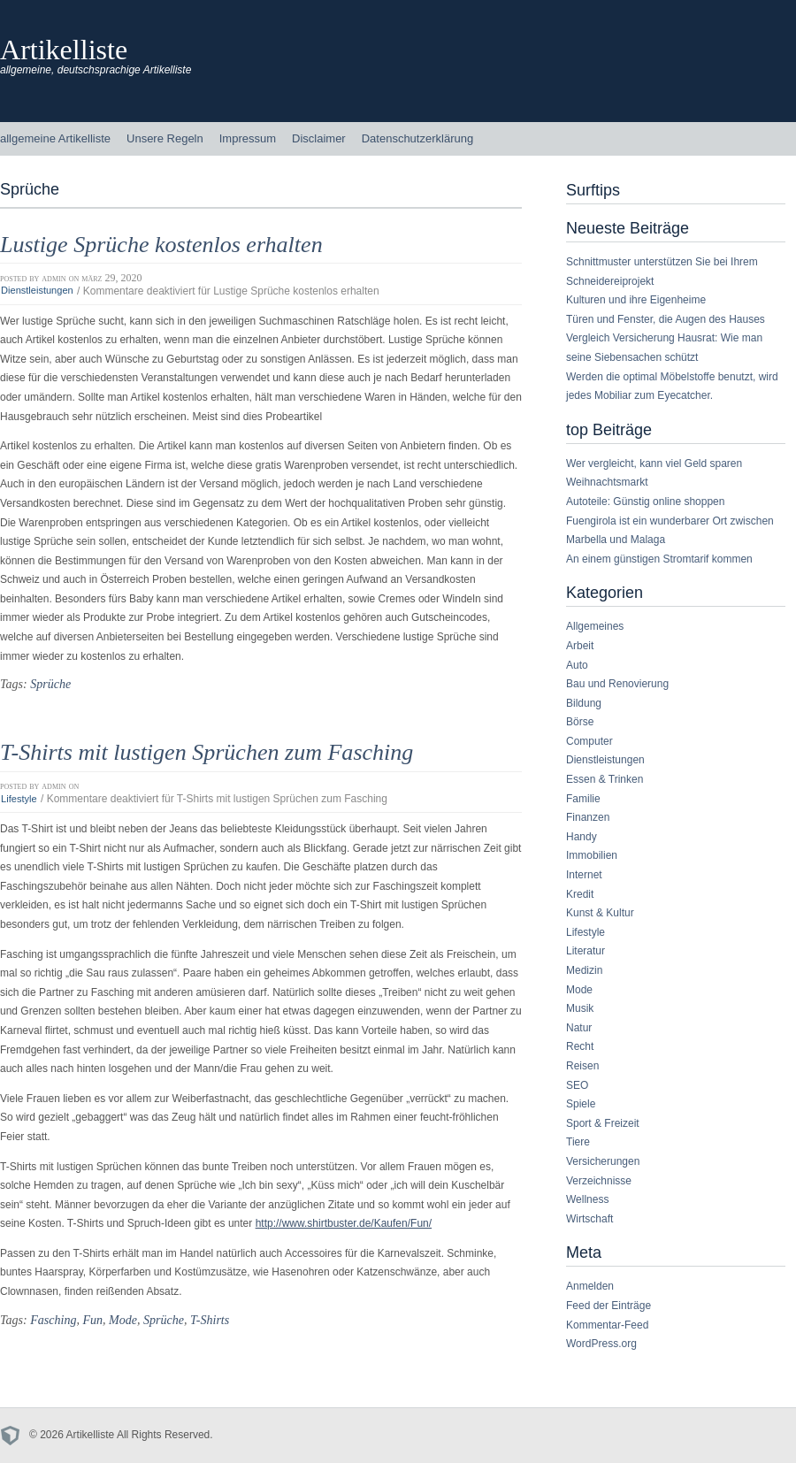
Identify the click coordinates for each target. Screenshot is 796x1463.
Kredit (579, 894)
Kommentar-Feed (607, 1325)
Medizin (584, 970)
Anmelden (590, 1286)
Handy (581, 837)
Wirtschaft (589, 1219)
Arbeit (579, 646)
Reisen (582, 1066)
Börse (579, 722)
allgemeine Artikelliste (55, 138)
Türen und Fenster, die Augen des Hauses (665, 319)
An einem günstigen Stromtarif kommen (659, 559)
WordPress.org (601, 1343)
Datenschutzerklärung (417, 138)
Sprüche (50, 684)
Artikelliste (63, 49)
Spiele (580, 1104)
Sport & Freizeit (602, 1123)
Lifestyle (18, 798)
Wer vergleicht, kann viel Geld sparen (654, 463)
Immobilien (591, 855)
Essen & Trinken (604, 779)
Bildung (583, 703)
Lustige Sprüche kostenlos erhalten (161, 244)
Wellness (587, 1199)
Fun (92, 1320)
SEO (577, 1085)
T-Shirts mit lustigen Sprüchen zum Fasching (206, 752)
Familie (583, 799)
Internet (584, 875)
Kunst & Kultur (600, 913)
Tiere (578, 1142)
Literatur (585, 951)
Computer (589, 741)
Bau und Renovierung (617, 684)
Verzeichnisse (598, 1181)
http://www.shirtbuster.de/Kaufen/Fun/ (344, 1223)
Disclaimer (319, 138)
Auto (577, 665)
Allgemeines (595, 626)
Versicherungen (602, 1161)
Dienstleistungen (37, 291)
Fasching (53, 1320)
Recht (579, 1046)
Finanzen (587, 817)
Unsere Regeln (164, 138)
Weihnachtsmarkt (606, 482)
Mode (123, 1320)
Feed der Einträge (608, 1305)
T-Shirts (209, 1320)
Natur (579, 1028)
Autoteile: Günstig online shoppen (645, 501)
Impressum (247, 138)
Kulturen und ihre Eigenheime (636, 300)
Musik (579, 1008)
